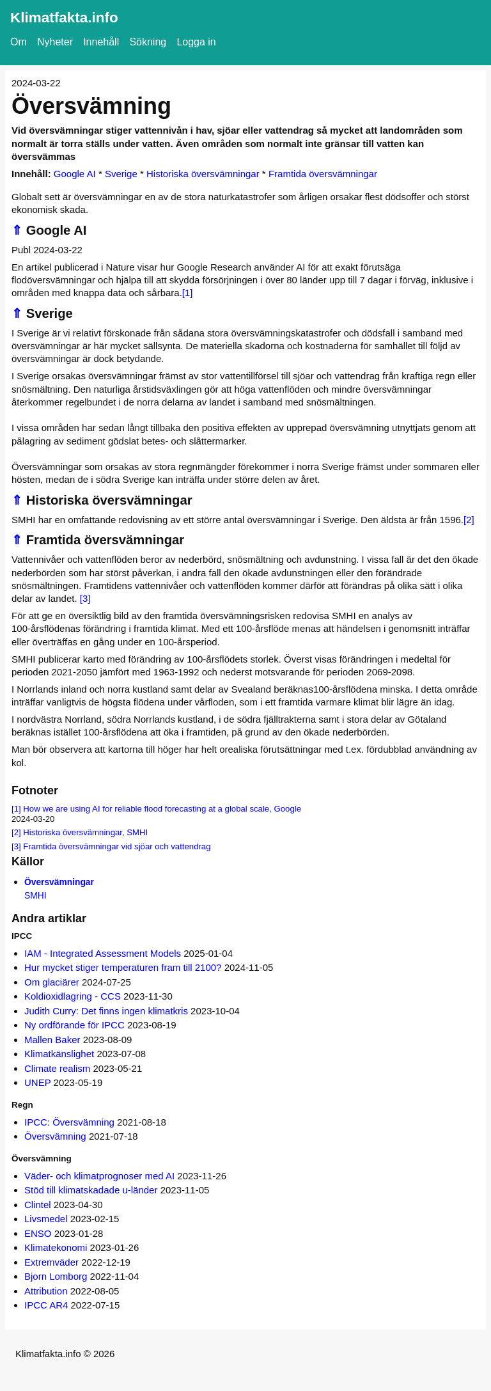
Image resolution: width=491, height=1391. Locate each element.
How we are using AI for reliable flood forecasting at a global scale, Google (162, 808)
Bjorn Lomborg (55, 1276)
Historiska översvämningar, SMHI (85, 832)
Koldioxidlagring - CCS (72, 996)
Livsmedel (46, 1218)
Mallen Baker (52, 1039)
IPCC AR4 (46, 1305)
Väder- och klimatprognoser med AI (99, 1175)
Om (18, 41)
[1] (187, 292)
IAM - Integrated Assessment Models (102, 953)
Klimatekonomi (55, 1247)
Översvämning (55, 1136)
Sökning (147, 41)
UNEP (37, 1082)
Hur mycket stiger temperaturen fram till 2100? (122, 967)
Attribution (46, 1290)
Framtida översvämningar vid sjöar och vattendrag (116, 846)
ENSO (38, 1233)
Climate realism (57, 1068)
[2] (469, 519)
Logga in (195, 41)
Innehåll (101, 41)
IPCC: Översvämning (69, 1122)
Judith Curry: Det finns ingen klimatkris (106, 1010)
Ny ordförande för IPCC (74, 1024)
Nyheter (55, 41)
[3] (85, 598)
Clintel (37, 1204)
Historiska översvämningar (203, 173)
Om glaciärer (51, 982)
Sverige (121, 173)
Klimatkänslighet (59, 1053)
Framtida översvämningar (323, 173)
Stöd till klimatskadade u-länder (90, 1189)
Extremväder (51, 1262)
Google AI (75, 173)
